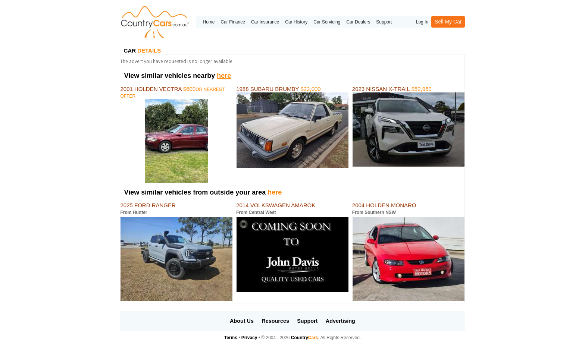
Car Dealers (358, 22)
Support (384, 22)
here (224, 75)
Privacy (249, 337)
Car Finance (233, 22)
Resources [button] (275, 321)
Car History (296, 22)
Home (209, 22)
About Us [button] (242, 321)
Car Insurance (265, 22)
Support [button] (307, 321)
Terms (230, 337)
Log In (422, 22)
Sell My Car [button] (448, 22)
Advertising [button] (340, 321)
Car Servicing (326, 22)
